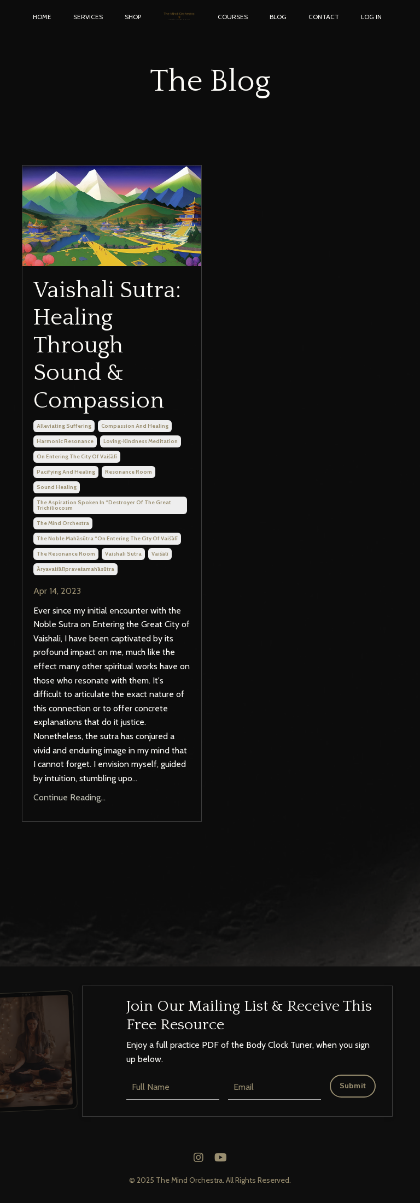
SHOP (133, 17)
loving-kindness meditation (140, 441)
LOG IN (371, 17)
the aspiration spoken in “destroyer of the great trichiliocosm (104, 505)
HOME (42, 17)
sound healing (57, 487)
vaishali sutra (123, 553)
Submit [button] (353, 1085)
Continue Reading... (69, 797)
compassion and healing (134, 425)
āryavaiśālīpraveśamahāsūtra (75, 569)
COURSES (233, 17)
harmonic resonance (65, 441)
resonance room (128, 471)
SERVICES (88, 17)
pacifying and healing (66, 471)
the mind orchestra (63, 523)
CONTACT (323, 17)
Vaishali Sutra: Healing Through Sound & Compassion (107, 346)
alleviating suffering (64, 425)
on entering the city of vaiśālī (77, 456)
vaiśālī (159, 553)
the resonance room (66, 553)
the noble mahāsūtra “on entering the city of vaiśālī (107, 538)
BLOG (278, 17)
